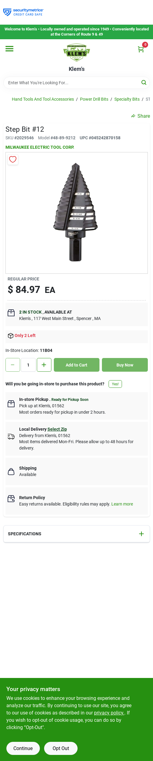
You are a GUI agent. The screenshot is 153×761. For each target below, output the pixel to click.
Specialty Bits (127, 99)
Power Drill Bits (94, 99)
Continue (23, 748)
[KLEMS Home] (76, 52)
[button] (77, 534)
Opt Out (61, 748)
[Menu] (9, 49)
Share (140, 116)
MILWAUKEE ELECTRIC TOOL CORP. (39, 147)
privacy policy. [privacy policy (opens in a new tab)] (109, 713)
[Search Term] (76, 83)
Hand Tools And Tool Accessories (43, 99)
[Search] (144, 82)
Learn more (122, 504)
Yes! (115, 384)
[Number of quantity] (28, 365)
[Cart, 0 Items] (141, 49)
